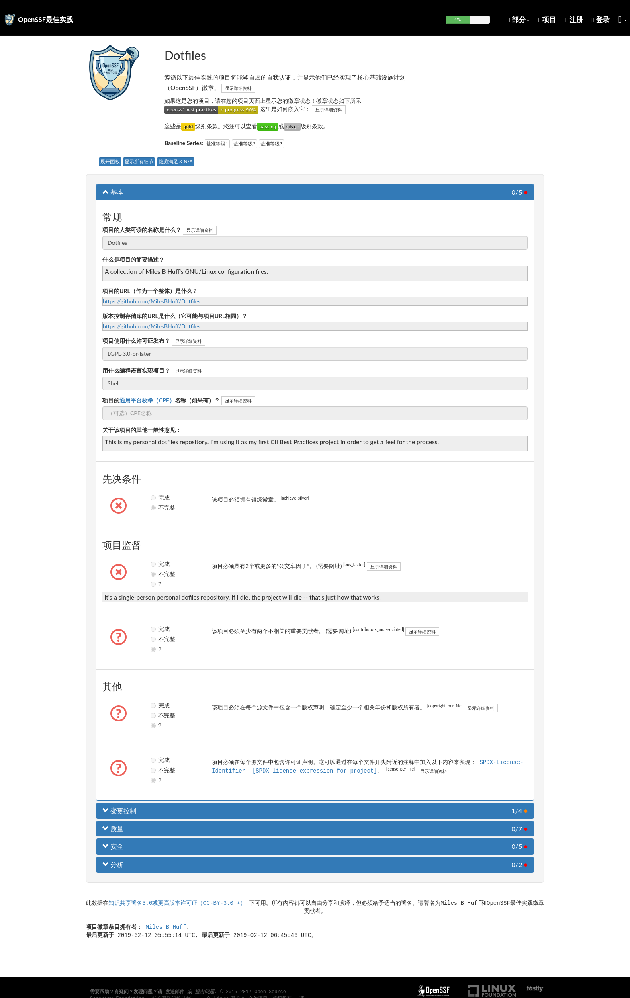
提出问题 (204, 992)
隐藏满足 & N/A (176, 161)
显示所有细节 (139, 161)
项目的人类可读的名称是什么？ (141, 229)
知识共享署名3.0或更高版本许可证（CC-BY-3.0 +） (177, 902)
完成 (160, 497)
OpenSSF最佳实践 (45, 19)
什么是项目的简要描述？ (133, 259)
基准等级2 (244, 144)
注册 (574, 19)
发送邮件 (174, 992)
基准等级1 (217, 144)
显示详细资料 (238, 88)
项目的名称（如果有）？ (161, 400)
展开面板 (110, 161)
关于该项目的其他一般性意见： (141, 429)
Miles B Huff (165, 926)
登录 (601, 19)
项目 (547, 19)
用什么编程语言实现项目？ (136, 370)
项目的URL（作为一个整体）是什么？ (150, 290)
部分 (519, 19)
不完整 (160, 507)
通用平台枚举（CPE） (147, 400)
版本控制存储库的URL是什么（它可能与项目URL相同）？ (175, 315)
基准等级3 (271, 144)
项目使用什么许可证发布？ (136, 340)
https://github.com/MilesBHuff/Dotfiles (151, 301)
